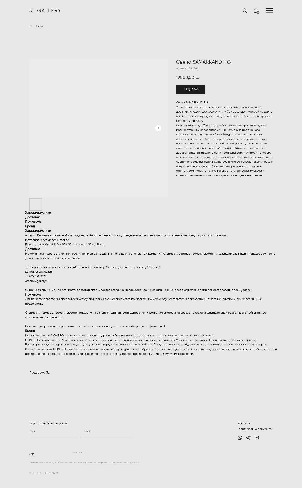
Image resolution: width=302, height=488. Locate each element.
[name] (54, 431)
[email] (109, 431)
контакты (244, 423)
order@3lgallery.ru (36, 281)
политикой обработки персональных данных (112, 463)
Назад (39, 26)
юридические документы (255, 429)
